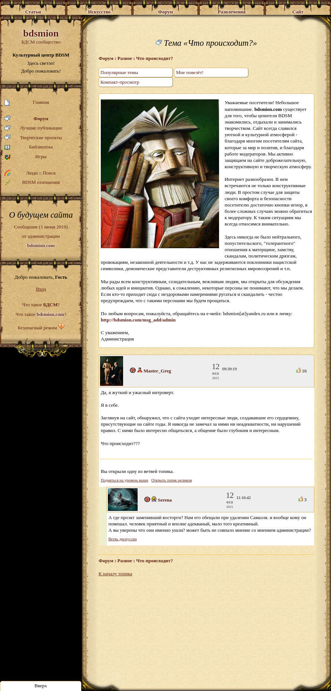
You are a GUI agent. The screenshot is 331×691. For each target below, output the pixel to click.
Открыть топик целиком (171, 480)
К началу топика (115, 573)
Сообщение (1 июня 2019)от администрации (41, 236)
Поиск (49, 173)
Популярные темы (119, 72)
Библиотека (28, 147)
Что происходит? (154, 58)
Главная (26, 102)
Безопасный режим (37, 327)
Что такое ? (41, 304)
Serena (165, 500)
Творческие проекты (33, 138)
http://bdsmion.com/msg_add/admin (138, 320)
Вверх (41, 685)
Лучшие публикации (33, 128)
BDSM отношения (32, 182)
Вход (41, 289)
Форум (26, 119)
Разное (125, 58)
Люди (32, 173)
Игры (25, 157)
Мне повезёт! (189, 72)
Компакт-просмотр (119, 82)
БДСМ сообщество (41, 36)
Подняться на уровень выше (124, 480)
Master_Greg (157, 371)
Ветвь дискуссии (123, 539)
